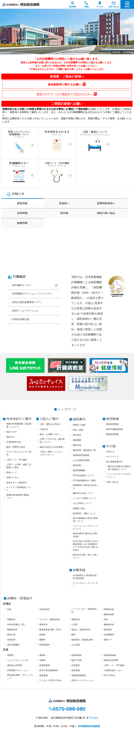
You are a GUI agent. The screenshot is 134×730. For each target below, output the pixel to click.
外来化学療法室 (20, 291)
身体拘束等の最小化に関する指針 (85, 507)
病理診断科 (44, 617)
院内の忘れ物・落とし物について (85, 529)
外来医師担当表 (13, 415)
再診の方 (10, 410)
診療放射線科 (110, 628)
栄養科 (42, 633)
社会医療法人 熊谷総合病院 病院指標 (84, 549)
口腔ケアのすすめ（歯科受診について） (52, 413)
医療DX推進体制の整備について (18, 469)
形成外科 (11, 612)
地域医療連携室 (78, 648)
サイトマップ (112, 429)
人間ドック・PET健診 (16, 432)
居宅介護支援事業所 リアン (27, 274)
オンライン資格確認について (18, 461)
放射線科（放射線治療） (82, 612)
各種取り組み (79, 481)
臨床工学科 (76, 633)
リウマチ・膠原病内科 (49, 592)
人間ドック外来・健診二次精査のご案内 (18, 438)
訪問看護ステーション (17, 643)
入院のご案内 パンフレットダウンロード (51, 426)
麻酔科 (42, 612)
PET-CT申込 (109, 648)
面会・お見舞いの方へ (50, 407)
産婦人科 (11, 607)
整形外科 (43, 597)
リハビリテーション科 (17, 633)
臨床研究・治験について (84, 486)
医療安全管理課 (111, 633)
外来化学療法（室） (16, 597)
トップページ (67, 382)
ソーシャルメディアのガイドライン (118, 448)
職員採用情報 (112, 407)
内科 (9, 582)
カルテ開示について (82, 476)
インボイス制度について (84, 471)
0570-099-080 (67, 682)
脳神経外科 (109, 597)
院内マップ (11, 445)
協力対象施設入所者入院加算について (85, 492)
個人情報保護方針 (114, 434)
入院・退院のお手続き (50, 397)
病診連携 (75, 643)
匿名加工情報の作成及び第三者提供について (119, 440)
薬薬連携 (43, 648)
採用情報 (112, 391)
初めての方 (11, 404)
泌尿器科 (108, 602)
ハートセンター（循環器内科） (83, 583)
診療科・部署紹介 (19, 571)
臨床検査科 (76, 628)
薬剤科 (42, 628)
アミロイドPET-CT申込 (50, 653)
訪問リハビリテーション (25, 283)
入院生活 (44, 402)
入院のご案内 (49, 391)
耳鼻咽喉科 (109, 607)
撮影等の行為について (83, 466)
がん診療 (75, 617)
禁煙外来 (75, 592)
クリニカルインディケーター (85, 557)
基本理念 (77, 408)
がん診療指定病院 (81, 433)
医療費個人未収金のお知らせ (85, 459)
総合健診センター (22, 257)
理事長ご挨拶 (79, 397)
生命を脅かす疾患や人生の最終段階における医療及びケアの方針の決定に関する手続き (85, 518)
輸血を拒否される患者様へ (52, 420)
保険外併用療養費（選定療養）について (18, 398)
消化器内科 (44, 582)
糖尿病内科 (109, 587)
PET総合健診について (83, 448)
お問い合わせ (112, 455)
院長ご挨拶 (78, 403)
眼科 (73, 607)
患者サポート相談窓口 (16, 455)
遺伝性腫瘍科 (13, 617)
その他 (111, 419)
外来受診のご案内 (18, 391)
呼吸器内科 (109, 582)
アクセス (92, 691)
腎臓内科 (11, 592)
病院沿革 (77, 418)
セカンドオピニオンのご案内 (18, 426)
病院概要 (77, 413)
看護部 (10, 628)
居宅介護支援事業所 (48, 643)
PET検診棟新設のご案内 (84, 453)
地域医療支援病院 (81, 428)
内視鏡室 (75, 638)
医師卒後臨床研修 (114, 402)
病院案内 (79, 392)
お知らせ (110, 424)
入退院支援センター (113, 643)
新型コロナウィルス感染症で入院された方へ (67, 94)
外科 (106, 592)
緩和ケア (108, 612)
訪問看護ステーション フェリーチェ (32, 265)
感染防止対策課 (14, 638)
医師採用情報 (112, 397)
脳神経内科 (12, 602)
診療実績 (79, 542)
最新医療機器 (79, 443)
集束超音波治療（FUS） (50, 602)
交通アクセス (12, 450)
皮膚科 (42, 607)
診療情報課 (44, 638)
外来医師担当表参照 (89, 699)
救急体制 (77, 438)
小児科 (74, 597)
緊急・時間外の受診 (15, 420)
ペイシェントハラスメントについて (85, 500)
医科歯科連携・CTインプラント (20, 649)
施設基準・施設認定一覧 (84, 423)
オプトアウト (67, 715)
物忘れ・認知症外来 (80, 602)
